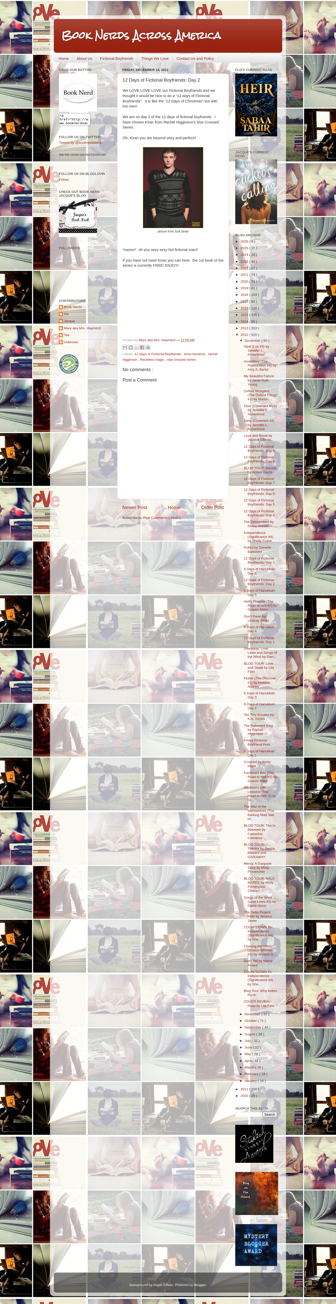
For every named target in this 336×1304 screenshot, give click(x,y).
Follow (64, 182)
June (249, 1047)
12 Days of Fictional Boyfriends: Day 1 (259, 640)
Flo (66, 316)
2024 (245, 255)
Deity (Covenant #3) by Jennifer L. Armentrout (259, 425)
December (253, 340)
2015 (245, 315)
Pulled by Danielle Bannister (257, 549)
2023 (245, 261)
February (252, 1074)
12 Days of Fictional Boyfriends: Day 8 (259, 459)
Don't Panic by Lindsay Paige (256, 618)
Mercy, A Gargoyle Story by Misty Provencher (258, 868)
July (248, 1041)
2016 (245, 308)
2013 (245, 328)
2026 (245, 241)
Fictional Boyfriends (116, 58)
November (253, 1014)
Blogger (200, 1285)
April (249, 1061)
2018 (245, 295)
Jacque (69, 323)
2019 (245, 288)
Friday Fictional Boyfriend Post (257, 742)
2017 (245, 301)
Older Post (212, 507)
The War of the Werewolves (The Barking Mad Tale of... (259, 813)
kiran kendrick (195, 354)
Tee (67, 337)
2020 (245, 281)
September (253, 1027)
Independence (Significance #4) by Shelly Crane (258, 537)
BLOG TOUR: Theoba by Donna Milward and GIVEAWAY (259, 851)
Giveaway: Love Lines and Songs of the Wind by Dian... (260, 653)
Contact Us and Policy (195, 58)
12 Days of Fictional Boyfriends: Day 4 (259, 513)
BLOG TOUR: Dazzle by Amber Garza (260, 470)
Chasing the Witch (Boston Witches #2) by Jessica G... (260, 950)
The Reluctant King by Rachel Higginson (258, 730)
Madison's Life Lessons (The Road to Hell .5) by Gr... (260, 794)
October (251, 1021)
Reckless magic (152, 359)
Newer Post (134, 507)
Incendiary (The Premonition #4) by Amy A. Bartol (260, 365)
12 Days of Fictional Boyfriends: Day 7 (259, 481)
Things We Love (155, 58)
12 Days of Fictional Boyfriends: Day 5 (259, 502)
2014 (245, 321)
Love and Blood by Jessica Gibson (258, 438)
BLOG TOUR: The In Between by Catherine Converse (260, 832)
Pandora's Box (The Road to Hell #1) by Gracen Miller (260, 777)
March (250, 1067)
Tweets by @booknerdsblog (80, 145)
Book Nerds (73, 309)
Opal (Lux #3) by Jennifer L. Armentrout (256, 350)
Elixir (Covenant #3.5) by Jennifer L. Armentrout (260, 410)
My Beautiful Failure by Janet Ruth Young (259, 380)
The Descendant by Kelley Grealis (259, 524)
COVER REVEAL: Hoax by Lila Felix (259, 1003)
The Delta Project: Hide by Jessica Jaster (258, 916)
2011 (245, 1089)
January (251, 1081)
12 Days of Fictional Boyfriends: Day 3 (259, 560)
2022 (245, 268)
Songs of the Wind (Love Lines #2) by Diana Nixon (260, 902)
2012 (245, 335)
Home (64, 58)
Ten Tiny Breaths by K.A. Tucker (259, 717)
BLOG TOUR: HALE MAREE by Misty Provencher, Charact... (259, 885)
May (248, 1054)
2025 (245, 248)
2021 (245, 275)
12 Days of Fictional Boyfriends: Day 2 (259, 582)
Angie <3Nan (163, 1285)
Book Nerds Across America (141, 35)
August (250, 1034)
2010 (245, 1096)
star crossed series (181, 359)
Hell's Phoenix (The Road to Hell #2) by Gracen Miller (260, 605)
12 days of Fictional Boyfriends (158, 354)
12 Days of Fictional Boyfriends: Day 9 (259, 448)
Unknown (71, 344)
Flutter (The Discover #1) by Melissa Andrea (260, 682)
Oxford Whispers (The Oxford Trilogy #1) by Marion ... (260, 395)
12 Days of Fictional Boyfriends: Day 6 (259, 492)
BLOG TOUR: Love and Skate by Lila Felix (259, 668)
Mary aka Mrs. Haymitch (82, 330)
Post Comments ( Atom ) (162, 518)
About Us (84, 58)
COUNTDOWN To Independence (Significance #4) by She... (258, 933)
